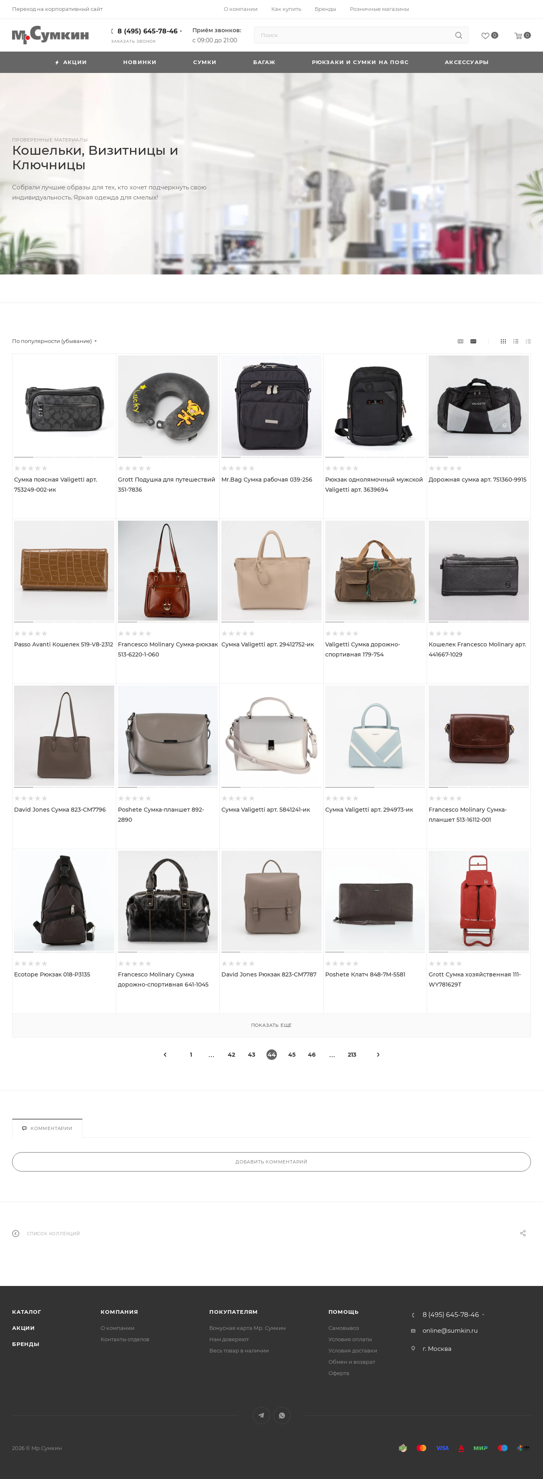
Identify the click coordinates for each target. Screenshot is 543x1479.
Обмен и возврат (351, 1362)
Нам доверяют (229, 1339)
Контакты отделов (125, 1339)
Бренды (25, 1344)
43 (251, 1054)
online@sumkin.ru (450, 1330)
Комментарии (47, 1128)
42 (231, 1054)
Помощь (343, 1312)
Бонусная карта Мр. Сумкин (247, 1328)
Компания (119, 1312)
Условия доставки (352, 1350)
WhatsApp (282, 1415)
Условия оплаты (350, 1339)
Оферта (338, 1373)
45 (291, 1054)
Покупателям (233, 1312)
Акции (23, 1328)
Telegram (261, 1415)
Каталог (26, 1312)
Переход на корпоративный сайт (57, 9)
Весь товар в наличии (239, 1350)
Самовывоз (343, 1328)
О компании (117, 1328)
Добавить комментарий (271, 1162)
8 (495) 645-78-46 (148, 31)
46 (312, 1054)
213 (352, 1054)
